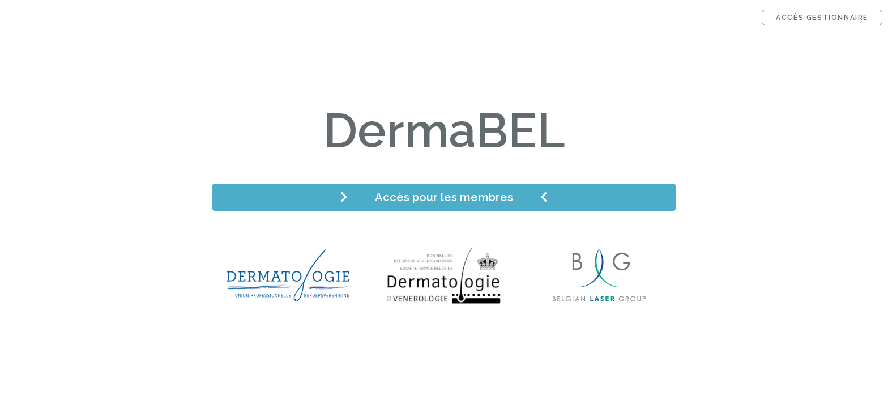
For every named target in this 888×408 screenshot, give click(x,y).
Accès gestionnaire (822, 18)
